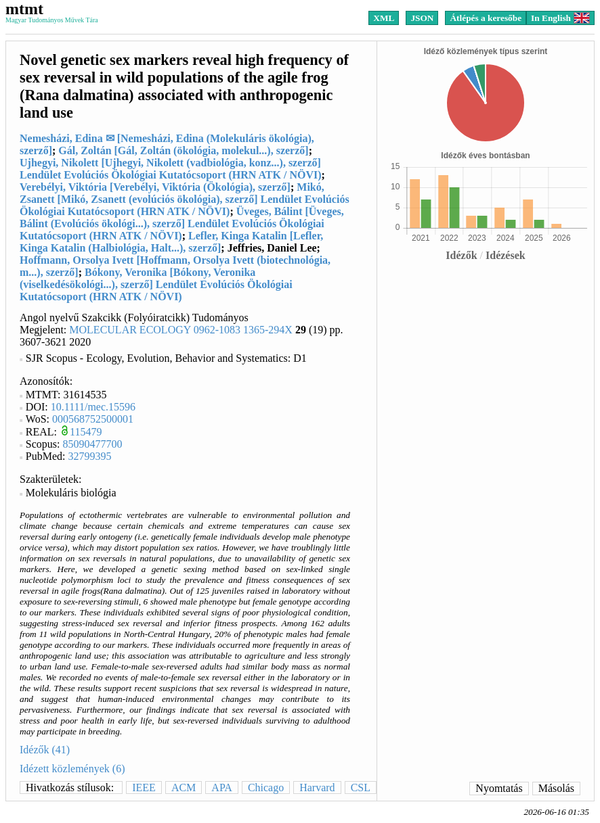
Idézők (461, 255)
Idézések (506, 255)
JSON (421, 18)
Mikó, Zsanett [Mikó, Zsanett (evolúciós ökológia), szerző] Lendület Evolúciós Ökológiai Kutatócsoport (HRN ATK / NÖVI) (184, 199)
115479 (86, 432)
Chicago (266, 787)
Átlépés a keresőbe (485, 18)
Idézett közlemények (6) (72, 768)
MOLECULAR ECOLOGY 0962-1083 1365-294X (181, 329)
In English (560, 18)
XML (383, 18)
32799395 (90, 456)
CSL (360, 787)
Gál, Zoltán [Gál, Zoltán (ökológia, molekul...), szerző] (183, 150)
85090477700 (93, 444)
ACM (183, 787)
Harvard (317, 787)
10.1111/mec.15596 (93, 407)
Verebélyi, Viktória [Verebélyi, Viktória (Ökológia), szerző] (155, 187)
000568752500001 (92, 419)
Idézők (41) (45, 749)
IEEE (144, 787)
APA (221, 787)
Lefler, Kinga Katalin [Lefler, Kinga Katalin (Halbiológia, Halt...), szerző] (171, 242)
